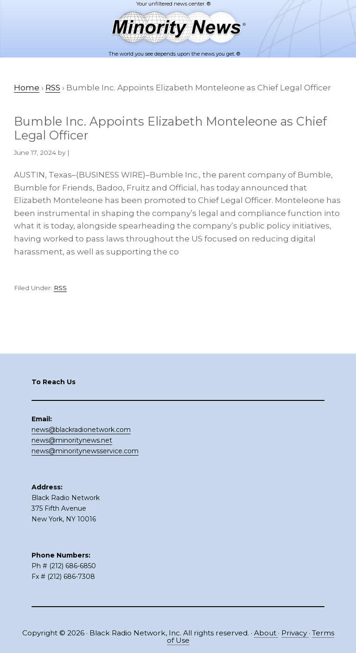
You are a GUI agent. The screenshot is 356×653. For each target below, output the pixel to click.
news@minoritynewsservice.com (85, 451)
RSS (60, 288)
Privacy (295, 632)
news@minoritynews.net (72, 440)
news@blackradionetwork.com (81, 429)
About (266, 632)
